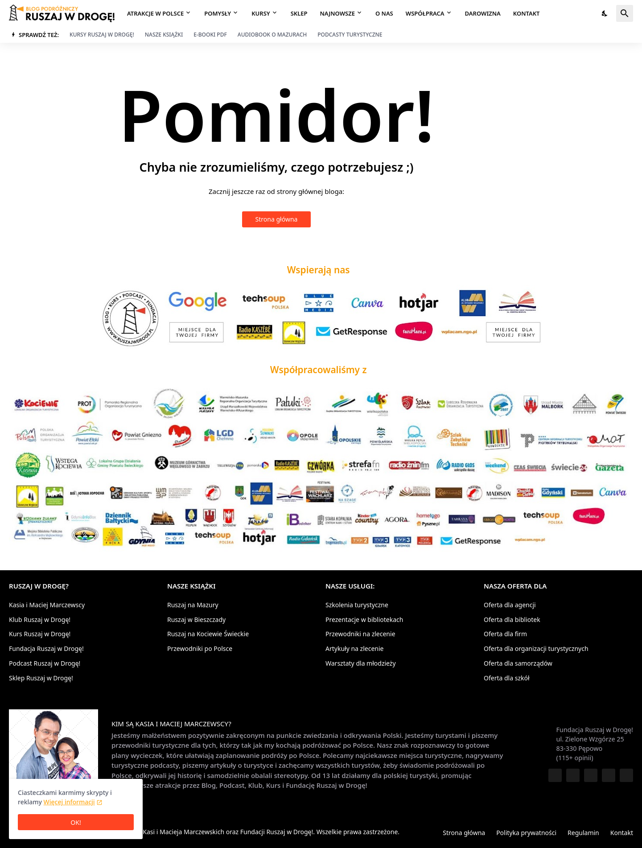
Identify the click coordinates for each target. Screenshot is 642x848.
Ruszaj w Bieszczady (196, 619)
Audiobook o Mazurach (272, 34)
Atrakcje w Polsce (155, 13)
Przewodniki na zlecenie (360, 634)
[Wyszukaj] (624, 13)
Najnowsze (337, 13)
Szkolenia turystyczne (356, 605)
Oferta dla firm (505, 634)
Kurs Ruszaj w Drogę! (39, 634)
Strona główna (276, 219)
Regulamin (583, 832)
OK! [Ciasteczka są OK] (75, 822)
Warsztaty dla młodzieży (360, 663)
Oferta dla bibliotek (512, 619)
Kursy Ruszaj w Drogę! (102, 34)
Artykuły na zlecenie (354, 648)
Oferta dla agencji (510, 605)
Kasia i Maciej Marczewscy (47, 605)
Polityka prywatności (526, 832)
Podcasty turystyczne (349, 34)
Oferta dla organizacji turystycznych (536, 648)
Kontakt (526, 13)
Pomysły (217, 13)
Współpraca (425, 13)
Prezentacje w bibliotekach (364, 619)
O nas (384, 13)
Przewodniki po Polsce (199, 648)
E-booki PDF (210, 34)
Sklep (299, 13)
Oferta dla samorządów (518, 663)
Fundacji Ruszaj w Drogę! (276, 831)
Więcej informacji (69, 802)
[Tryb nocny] (605, 13)
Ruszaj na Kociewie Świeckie (208, 634)
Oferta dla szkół (507, 678)
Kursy (260, 13)
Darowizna (483, 13)
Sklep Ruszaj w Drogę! (41, 678)
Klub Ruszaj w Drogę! (39, 619)
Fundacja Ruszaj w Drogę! (46, 648)
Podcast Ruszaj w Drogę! (44, 663)
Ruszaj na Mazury (192, 605)
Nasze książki (164, 34)
